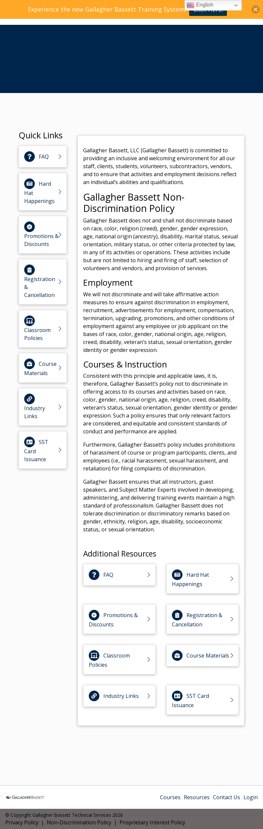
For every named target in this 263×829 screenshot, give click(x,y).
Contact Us (226, 797)
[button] (255, 9)
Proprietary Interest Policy (152, 822)
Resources (197, 797)
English (199, 5)
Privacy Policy (21, 822)
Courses (170, 797)
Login (250, 797)
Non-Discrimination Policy (79, 822)
